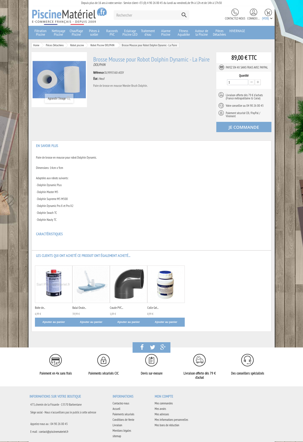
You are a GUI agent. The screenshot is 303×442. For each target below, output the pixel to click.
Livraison (117, 426)
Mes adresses (162, 415)
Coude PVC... (116, 308)
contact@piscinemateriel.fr (53, 432)
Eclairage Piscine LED (129, 32)
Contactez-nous (235, 18)
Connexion (253, 18)
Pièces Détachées (219, 32)
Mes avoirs (160, 409)
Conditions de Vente (123, 420)
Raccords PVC (112, 32)
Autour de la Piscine (201, 32)
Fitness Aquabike (184, 32)
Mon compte (164, 396)
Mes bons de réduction (167, 426)
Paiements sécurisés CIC (103, 374)
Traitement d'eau (148, 32)
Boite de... (40, 308)
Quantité (244, 76)
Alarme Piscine (165, 32)
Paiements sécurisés (123, 415)
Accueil (116, 409)
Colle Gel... (152, 308)
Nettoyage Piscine (58, 32)
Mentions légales (122, 431)
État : (96, 79)
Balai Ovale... (79, 308)
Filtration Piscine (41, 32)
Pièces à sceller (94, 32)
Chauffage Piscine (76, 32)
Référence (98, 73)
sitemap (117, 436)
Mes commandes (164, 404)
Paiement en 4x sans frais (56, 374)
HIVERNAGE (237, 30)
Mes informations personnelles (171, 420)
